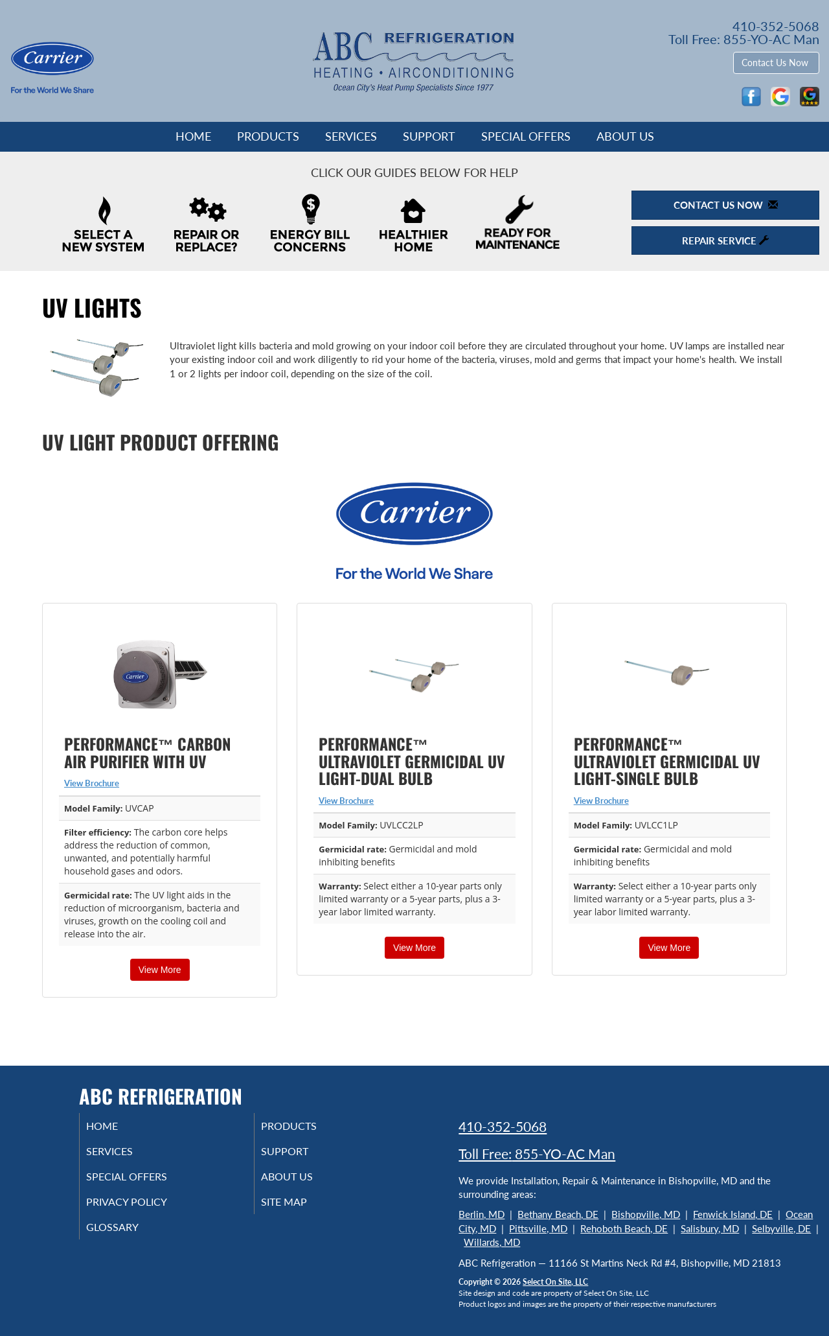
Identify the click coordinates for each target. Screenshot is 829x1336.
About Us (625, 136)
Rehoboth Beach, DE (624, 1228)
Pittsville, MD (538, 1228)
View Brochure (91, 783)
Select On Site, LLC (555, 1282)
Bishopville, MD (645, 1214)
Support (429, 136)
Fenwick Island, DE (733, 1214)
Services (351, 136)
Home (193, 136)
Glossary (128, 1235)
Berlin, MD (482, 1214)
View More (160, 970)
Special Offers (526, 136)
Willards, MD (492, 1242)
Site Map (300, 1208)
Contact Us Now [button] (776, 62)
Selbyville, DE (781, 1228)
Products (268, 136)
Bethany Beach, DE (557, 1214)
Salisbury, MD (710, 1228)
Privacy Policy (144, 1208)
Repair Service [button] (725, 240)
